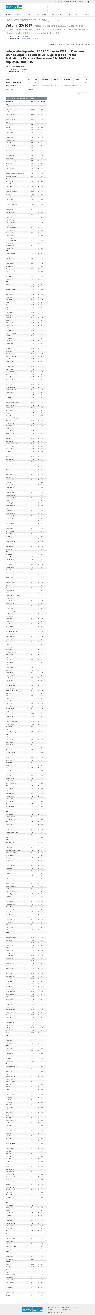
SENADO (75, 1)
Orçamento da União (40, 14)
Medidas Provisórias (20, 14)
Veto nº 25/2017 (42, 19)
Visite (77, 14)
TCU (85, 1)
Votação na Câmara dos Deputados (20, 99)
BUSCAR (86, 14)
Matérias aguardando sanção (57, 14)
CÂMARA (80, 1)
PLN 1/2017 (25, 37)
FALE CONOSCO (59, 1)
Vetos (30, 14)
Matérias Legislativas (26, 19)
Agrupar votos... (83, 94)
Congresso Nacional (13, 19)
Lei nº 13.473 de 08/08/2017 (30, 38)
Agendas (71, 14)
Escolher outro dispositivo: (57, 44)
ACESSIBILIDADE (68, 1)
